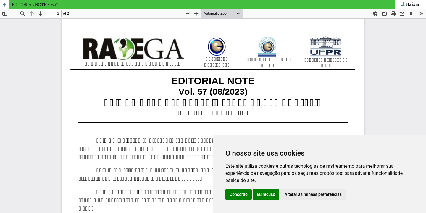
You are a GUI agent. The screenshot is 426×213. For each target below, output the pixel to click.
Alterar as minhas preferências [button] (313, 194)
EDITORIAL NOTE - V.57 (35, 4)
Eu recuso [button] (266, 194)
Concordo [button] (239, 194)
